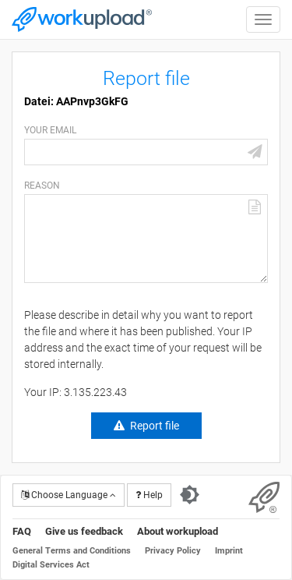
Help (149, 495)
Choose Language (68, 495)
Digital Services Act (51, 565)
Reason (42, 185)
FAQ (21, 531)
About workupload (177, 531)
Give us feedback (84, 531)
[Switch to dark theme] (190, 495)
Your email (50, 130)
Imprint (229, 551)
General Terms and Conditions (71, 551)
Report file (154, 425)
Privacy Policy (173, 551)
